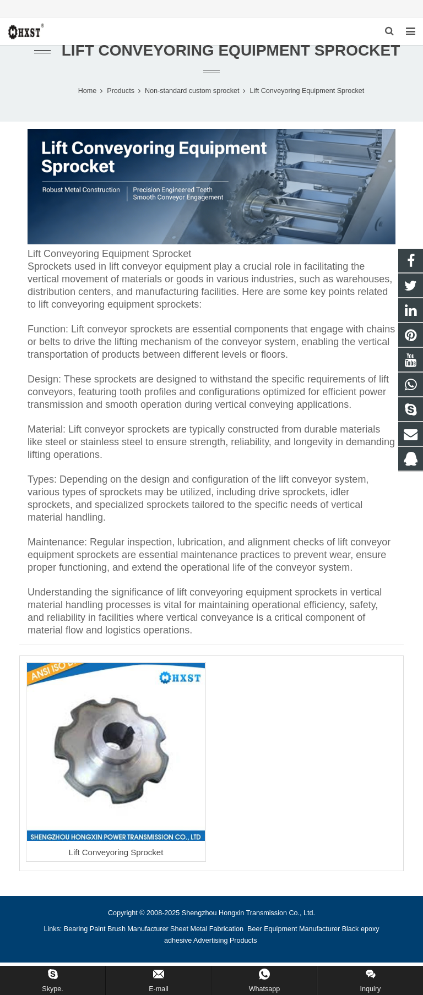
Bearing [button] (76, 935)
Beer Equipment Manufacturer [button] (293, 935)
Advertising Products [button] (225, 946)
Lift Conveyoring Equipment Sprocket (231, 56)
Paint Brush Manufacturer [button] (129, 935)
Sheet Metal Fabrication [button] (208, 935)
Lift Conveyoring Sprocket (116, 858)
